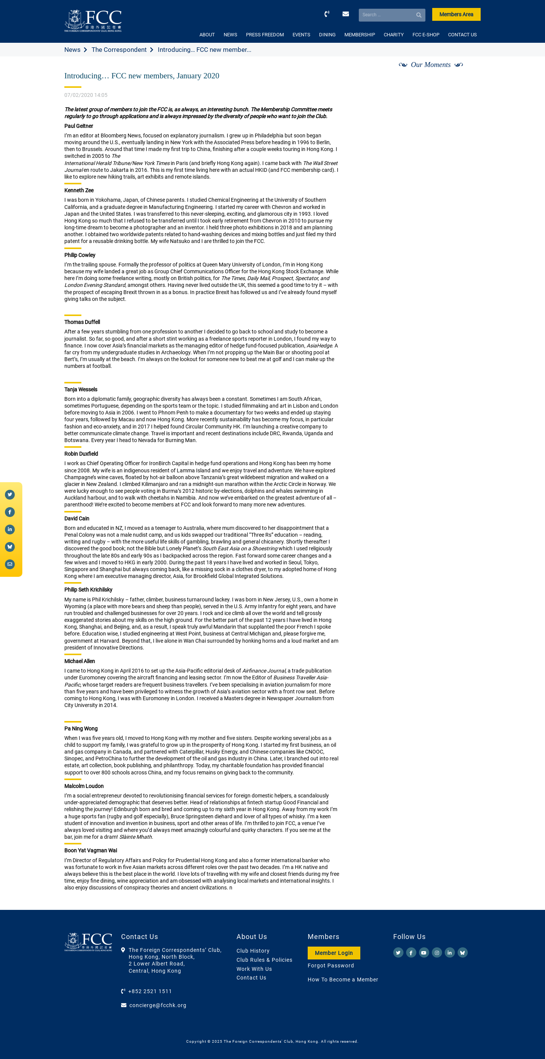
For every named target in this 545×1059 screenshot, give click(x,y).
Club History (253, 951)
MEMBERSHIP (359, 34)
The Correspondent (119, 49)
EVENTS (301, 34)
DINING (327, 34)
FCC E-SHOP (426, 34)
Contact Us (251, 978)
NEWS (230, 34)
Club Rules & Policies (265, 960)
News (72, 49)
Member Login (334, 953)
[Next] (466, 73)
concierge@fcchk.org (158, 1005)
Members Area (456, 14)
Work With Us (254, 969)
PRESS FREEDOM (265, 34)
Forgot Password (331, 965)
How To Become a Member (343, 979)
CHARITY (394, 34)
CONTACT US (462, 34)
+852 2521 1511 (150, 991)
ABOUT (207, 34)
